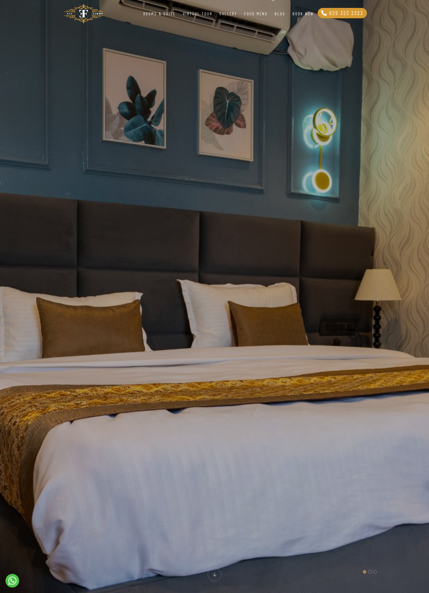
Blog (280, 13)
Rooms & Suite (159, 13)
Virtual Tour (197, 13)
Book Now (303, 13)
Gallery (228, 13)
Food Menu (256, 13)
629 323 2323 (342, 13)
